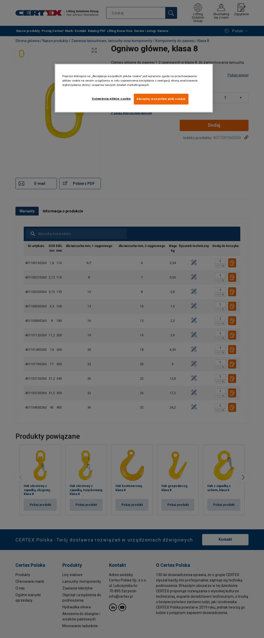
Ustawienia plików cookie (111, 98)
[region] (134, 88)
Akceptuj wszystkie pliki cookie (161, 99)
